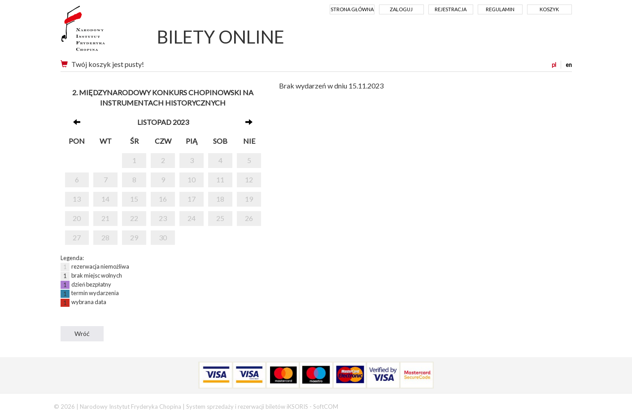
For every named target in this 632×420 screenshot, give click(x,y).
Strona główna (352, 9)
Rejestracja (450, 9)
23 (163, 218)
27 (77, 237)
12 (249, 179)
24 (191, 218)
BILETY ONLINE (220, 37)
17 (191, 199)
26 (249, 218)
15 (134, 199)
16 (163, 199)
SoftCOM (325, 406)
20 (77, 218)
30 (163, 237)
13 (77, 199)
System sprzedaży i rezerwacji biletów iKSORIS (247, 406)
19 (249, 199)
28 (105, 237)
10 (191, 179)
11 (220, 179)
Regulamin (500, 9)
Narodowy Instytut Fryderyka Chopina (100, 31)
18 (220, 199)
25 (220, 218)
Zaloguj (401, 9)
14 (105, 199)
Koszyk (549, 9)
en (569, 64)
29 (134, 237)
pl (554, 64)
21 (105, 218)
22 (134, 218)
